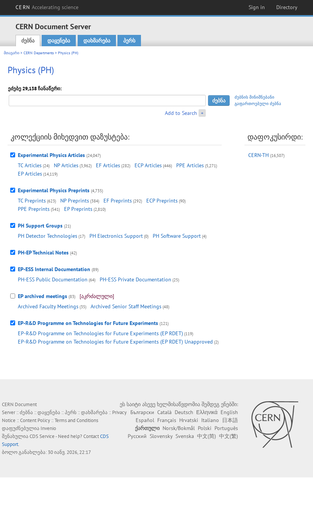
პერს (129, 40)
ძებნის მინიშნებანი (254, 97)
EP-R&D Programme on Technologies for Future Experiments (88, 323)
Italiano (210, 420)
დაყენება (58, 40)
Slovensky (161, 436)
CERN (47, 7)
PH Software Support (177, 235)
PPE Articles (190, 165)
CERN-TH (258, 155)
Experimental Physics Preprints (53, 190)
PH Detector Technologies (47, 235)
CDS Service (42, 436)
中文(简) (206, 436)
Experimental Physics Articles (51, 155)
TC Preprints (32, 200)
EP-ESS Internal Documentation (54, 269)
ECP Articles (148, 165)
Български (142, 412)
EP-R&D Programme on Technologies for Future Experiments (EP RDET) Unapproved (115, 341)
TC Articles (30, 165)
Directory (286, 7)
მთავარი (11, 52)
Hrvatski (188, 420)
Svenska (184, 436)
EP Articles (30, 173)
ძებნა (27, 40)
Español (145, 420)
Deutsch (184, 412)
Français (166, 420)
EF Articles (108, 165)
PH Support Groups (40, 225)
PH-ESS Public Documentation (53, 279)
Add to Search (181, 113)
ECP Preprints (162, 200)
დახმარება (96, 40)
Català (164, 412)
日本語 (230, 420)
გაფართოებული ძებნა (258, 103)
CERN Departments (38, 52)
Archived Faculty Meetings (48, 306)
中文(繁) (228, 436)
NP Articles (66, 165)
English (229, 412)
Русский (137, 436)
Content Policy (35, 420)
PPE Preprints (34, 209)
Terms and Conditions (76, 420)
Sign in (257, 7)
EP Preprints (78, 209)
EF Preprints (117, 200)
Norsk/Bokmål (179, 428)
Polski (204, 428)
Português (226, 428)
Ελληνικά (207, 412)
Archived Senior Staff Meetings (126, 306)
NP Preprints (74, 200)
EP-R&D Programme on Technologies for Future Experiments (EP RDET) (100, 333)
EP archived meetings (42, 296)
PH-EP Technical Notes (43, 252)
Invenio (48, 428)
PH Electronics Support (116, 235)
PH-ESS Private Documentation (135, 279)
